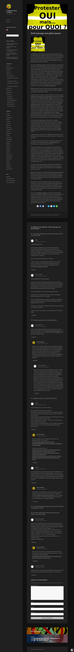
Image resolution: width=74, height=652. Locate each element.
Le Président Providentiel (12, 86)
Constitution (33, 215)
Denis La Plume (40, 342)
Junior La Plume (10, 76)
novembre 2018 (9, 157)
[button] (38, 206)
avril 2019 (8, 151)
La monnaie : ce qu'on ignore (12, 78)
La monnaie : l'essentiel (11, 81)
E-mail (32, 607)
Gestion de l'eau (10, 102)
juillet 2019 (8, 145)
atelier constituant (56, 214)
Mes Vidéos (8, 88)
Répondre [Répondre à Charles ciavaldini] (34, 542)
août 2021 (8, 131)
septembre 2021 (9, 129)
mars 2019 (8, 153)
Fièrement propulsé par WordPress (37, 649)
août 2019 (8, 143)
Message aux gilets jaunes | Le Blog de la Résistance (45, 320)
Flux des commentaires (10, 180)
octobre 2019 (8, 141)
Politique (8, 94)
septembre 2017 (9, 169)
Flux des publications (10, 178)
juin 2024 (8, 113)
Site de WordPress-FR (10, 182)
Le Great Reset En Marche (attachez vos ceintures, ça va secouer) (11, 54)
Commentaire (34, 585)
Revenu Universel (10, 106)
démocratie (38, 215)
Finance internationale (11, 100)
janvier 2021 (8, 133)
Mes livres (8, 19)
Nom (32, 602)
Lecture (7, 72)
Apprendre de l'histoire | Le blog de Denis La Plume (45, 398)
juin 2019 (8, 147)
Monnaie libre (9, 92)
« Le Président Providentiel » (49, 85)
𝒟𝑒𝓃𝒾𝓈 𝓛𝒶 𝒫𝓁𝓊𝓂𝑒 (43, 214)
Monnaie (8, 90)
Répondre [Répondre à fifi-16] (34, 429)
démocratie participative (45, 215)
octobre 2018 (8, 159)
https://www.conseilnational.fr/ (53, 330)
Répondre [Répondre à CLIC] (34, 269)
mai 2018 (8, 163)
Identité (7, 70)
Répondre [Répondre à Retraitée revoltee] (34, 575)
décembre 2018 (9, 155)
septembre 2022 (9, 117)
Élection (51, 215)
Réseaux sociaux (10, 104)
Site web (33, 612)
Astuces (7, 66)
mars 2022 (8, 123)
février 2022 (8, 125)
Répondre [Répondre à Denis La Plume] (35, 360)
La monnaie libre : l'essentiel (12, 83)
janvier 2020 (8, 137)
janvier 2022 (8, 127)
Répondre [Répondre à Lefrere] (34, 482)
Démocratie (9, 98)
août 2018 (8, 161)
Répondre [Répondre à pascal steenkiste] (36, 393)
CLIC (36, 240)
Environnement (9, 68)
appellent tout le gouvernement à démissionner (41, 96)
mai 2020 (8, 135)
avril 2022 (8, 121)
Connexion (8, 176)
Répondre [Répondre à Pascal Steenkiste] (34, 337)
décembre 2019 (9, 139)
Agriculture (9, 96)
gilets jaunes (56, 215)
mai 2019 (8, 149)
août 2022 (8, 119)
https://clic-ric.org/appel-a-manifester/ (39, 266)
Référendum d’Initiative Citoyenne (45, 495)
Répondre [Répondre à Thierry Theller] (34, 315)
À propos (8, 21)
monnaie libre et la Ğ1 (54, 142)
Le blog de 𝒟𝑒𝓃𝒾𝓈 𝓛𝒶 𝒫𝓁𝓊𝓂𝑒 (11, 11)
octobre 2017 (8, 167)
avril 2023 (8, 115)
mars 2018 (8, 165)
